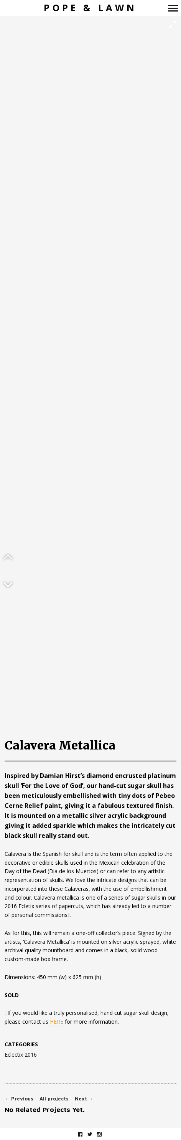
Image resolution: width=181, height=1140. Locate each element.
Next (84, 1099)
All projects (54, 1099)
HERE (57, 1021)
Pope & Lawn (90, 8)
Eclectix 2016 (21, 1055)
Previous (19, 1099)
